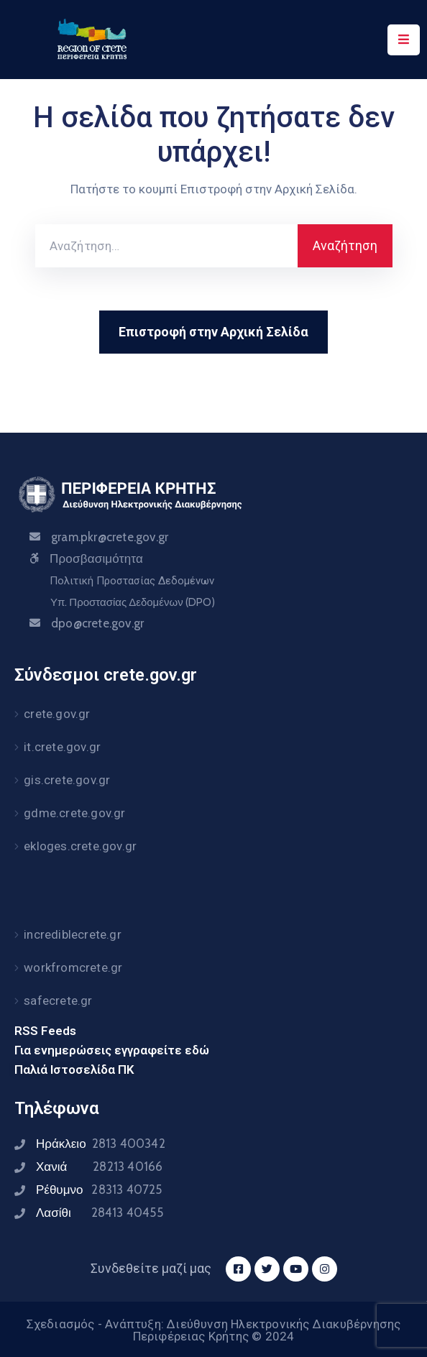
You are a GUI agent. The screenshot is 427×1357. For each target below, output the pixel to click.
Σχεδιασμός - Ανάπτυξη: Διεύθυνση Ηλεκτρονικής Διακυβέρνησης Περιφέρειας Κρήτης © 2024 (214, 1330)
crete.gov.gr (57, 714)
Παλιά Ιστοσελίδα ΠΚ (74, 1069)
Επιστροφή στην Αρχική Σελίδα (213, 331)
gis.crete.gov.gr (67, 780)
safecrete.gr (58, 1000)
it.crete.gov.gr (62, 747)
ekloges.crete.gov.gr (80, 846)
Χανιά (99, 1166)
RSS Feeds (45, 1031)
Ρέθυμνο (99, 1189)
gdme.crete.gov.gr (74, 813)
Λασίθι (99, 1212)
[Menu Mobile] (403, 39)
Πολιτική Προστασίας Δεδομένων (132, 580)
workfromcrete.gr (73, 967)
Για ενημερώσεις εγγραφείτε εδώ (111, 1050)
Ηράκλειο (100, 1143)
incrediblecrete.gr (72, 934)
